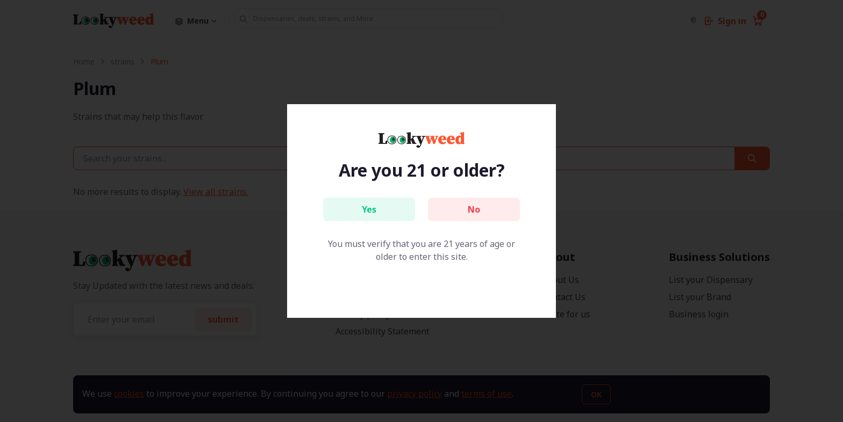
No (474, 209)
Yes (369, 209)
